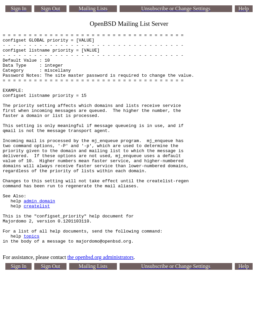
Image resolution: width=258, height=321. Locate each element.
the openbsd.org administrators (100, 300)
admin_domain (39, 235)
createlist (37, 241)
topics (31, 277)
